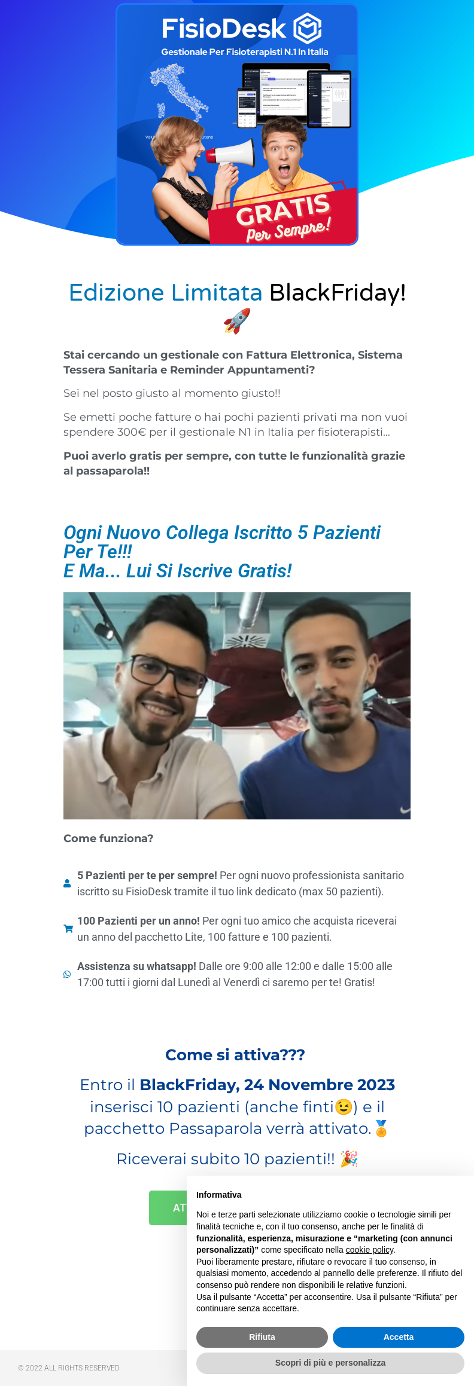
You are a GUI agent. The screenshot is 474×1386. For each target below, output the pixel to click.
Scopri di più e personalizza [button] (330, 1362)
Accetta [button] (399, 1337)
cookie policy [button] (369, 1250)
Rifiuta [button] (262, 1337)
